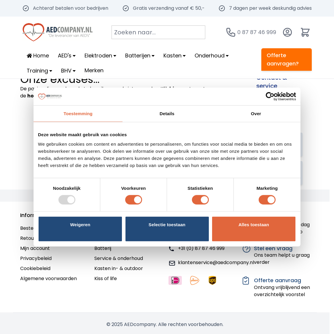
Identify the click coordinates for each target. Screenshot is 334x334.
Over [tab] (256, 113)
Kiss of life (105, 278)
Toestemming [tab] (78, 113)
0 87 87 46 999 (256, 32)
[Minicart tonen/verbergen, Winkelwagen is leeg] (305, 32)
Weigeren (80, 224)
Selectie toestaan (167, 224)
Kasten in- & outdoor (118, 268)
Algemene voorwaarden (48, 278)
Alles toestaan (253, 224)
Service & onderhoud (118, 258)
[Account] (287, 32)
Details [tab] (167, 113)
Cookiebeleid (35, 268)
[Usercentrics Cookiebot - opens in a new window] (270, 96)
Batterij (102, 248)
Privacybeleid (36, 258)
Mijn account (35, 248)
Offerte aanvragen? (283, 59)
